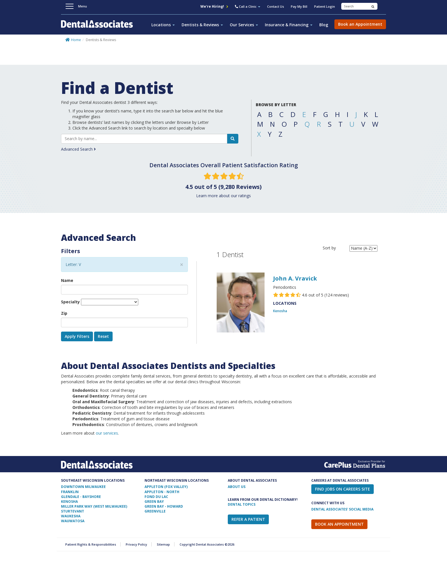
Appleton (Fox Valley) (166, 486)
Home (76, 39)
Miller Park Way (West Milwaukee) (94, 506)
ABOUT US (236, 486)
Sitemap (163, 544)
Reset (103, 336)
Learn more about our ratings (223, 195)
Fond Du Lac (156, 496)
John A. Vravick (295, 278)
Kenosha (280, 310)
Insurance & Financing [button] (288, 24)
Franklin (70, 491)
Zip (64, 313)
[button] (247, 7)
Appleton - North (162, 491)
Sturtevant (72, 511)
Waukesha (70, 516)
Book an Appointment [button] (360, 24)
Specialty (70, 301)
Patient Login (324, 6)
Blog (323, 24)
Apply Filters (77, 336)
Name (67, 280)
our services (107, 433)
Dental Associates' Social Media (342, 509)
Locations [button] (163, 24)
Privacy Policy (136, 544)
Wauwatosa (72, 521)
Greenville (155, 511)
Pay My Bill (299, 6)
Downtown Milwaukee (83, 486)
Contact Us (275, 6)
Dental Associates (99, 27)
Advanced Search (78, 149)
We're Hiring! (214, 6)
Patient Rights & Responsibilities (90, 544)
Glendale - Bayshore (81, 496)
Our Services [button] (244, 24)
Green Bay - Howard (164, 506)
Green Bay (154, 501)
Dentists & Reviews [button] (202, 24)
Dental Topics (241, 504)
